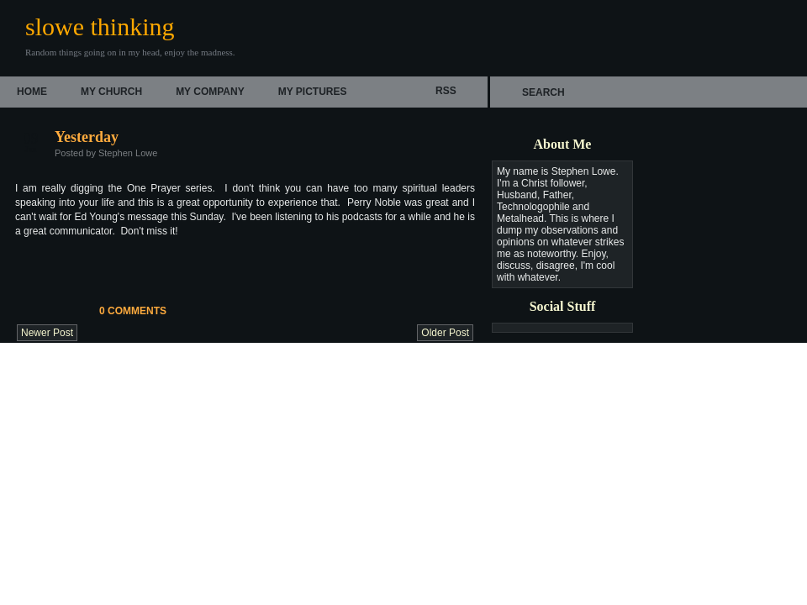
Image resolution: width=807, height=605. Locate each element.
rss (445, 91)
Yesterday (87, 137)
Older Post (445, 333)
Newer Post (47, 333)
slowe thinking (100, 26)
